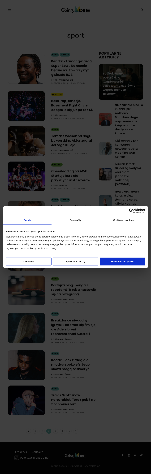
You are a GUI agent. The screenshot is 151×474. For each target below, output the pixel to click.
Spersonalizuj (75, 261)
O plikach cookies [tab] (123, 220)
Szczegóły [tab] (75, 220)
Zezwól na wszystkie (122, 261)
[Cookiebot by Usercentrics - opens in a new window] (131, 210)
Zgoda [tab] (27, 220)
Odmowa (28, 261)
